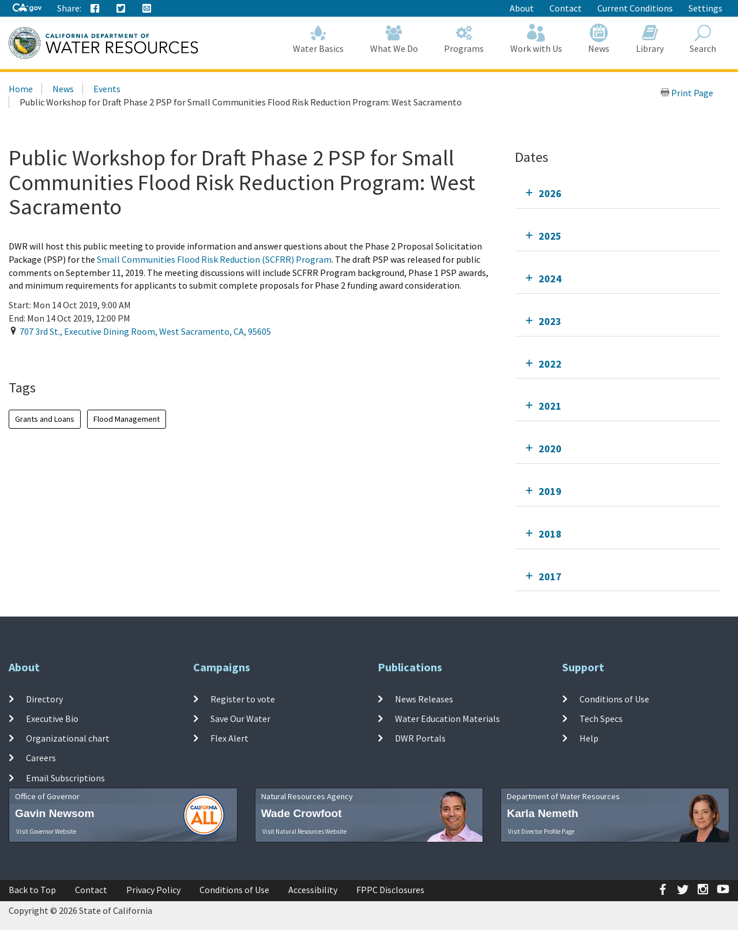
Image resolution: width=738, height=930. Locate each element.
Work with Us (536, 39)
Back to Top (32, 889)
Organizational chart (68, 738)
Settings (705, 8)
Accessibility (312, 889)
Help (588, 738)
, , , (145, 331)
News (599, 39)
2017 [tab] (550, 576)
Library (650, 39)
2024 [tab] (550, 278)
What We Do (394, 39)
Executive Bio (52, 718)
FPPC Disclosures (390, 889)
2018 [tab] (550, 533)
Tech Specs (601, 718)
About (522, 8)
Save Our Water (240, 718)
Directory (44, 698)
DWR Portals (420, 738)
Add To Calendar (53, 355)
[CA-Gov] (27, 8)
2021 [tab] (550, 406)
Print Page (686, 93)
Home (21, 88)
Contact (565, 8)
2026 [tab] (550, 193)
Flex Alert (229, 738)
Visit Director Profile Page (541, 831)
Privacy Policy (153, 889)
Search (703, 39)
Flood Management (126, 419)
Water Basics (318, 39)
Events (107, 88)
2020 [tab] (550, 448)
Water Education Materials (447, 718)
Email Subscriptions (65, 778)
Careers (41, 757)
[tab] (618, 193)
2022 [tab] (550, 364)
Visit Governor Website (46, 831)
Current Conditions (635, 8)
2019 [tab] (550, 491)
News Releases (424, 698)
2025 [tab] (550, 236)
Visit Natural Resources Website (304, 831)
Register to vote (242, 698)
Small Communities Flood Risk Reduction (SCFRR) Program (214, 259)
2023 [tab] (550, 321)
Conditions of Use (614, 698)
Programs (464, 39)
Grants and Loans (44, 419)
